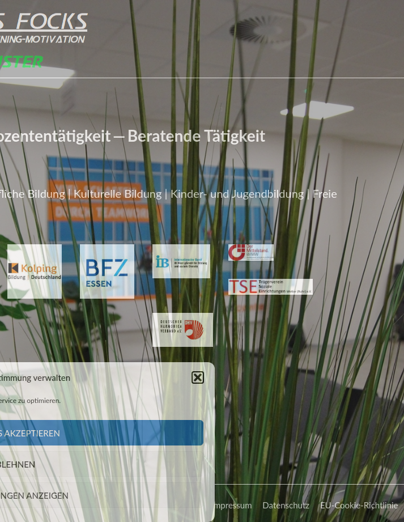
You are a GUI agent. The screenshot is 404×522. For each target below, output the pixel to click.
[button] (183, 377)
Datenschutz (285, 507)
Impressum (231, 507)
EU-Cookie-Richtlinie (359, 507)
